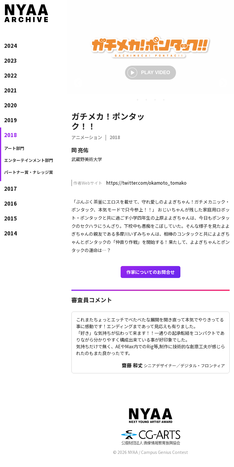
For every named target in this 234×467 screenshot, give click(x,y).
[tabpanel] (150, 47)
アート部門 (14, 148)
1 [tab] (137, 100)
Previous (78, 83)
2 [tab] (146, 100)
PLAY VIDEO (148, 73)
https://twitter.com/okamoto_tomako (146, 182)
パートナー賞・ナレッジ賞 (28, 172)
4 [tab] (164, 100)
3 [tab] (155, 100)
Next (223, 83)
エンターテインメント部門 (28, 160)
